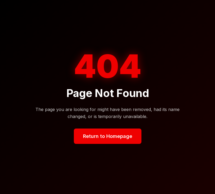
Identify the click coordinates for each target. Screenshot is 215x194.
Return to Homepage (107, 136)
